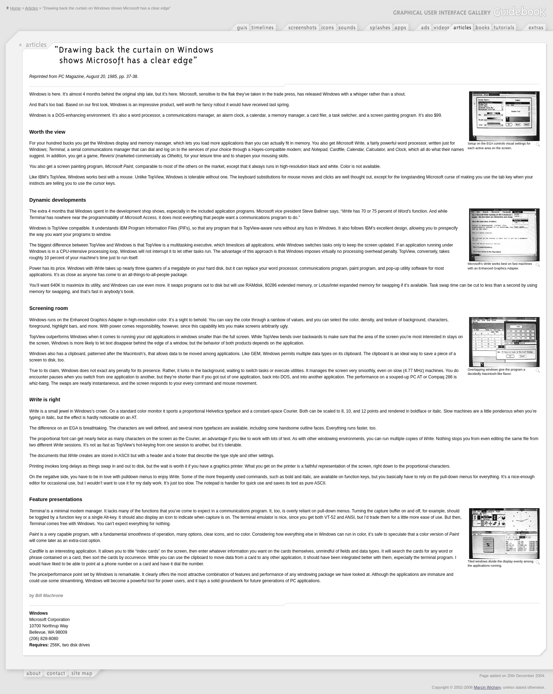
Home (13, 8)
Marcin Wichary (487, 687)
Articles (31, 8)
